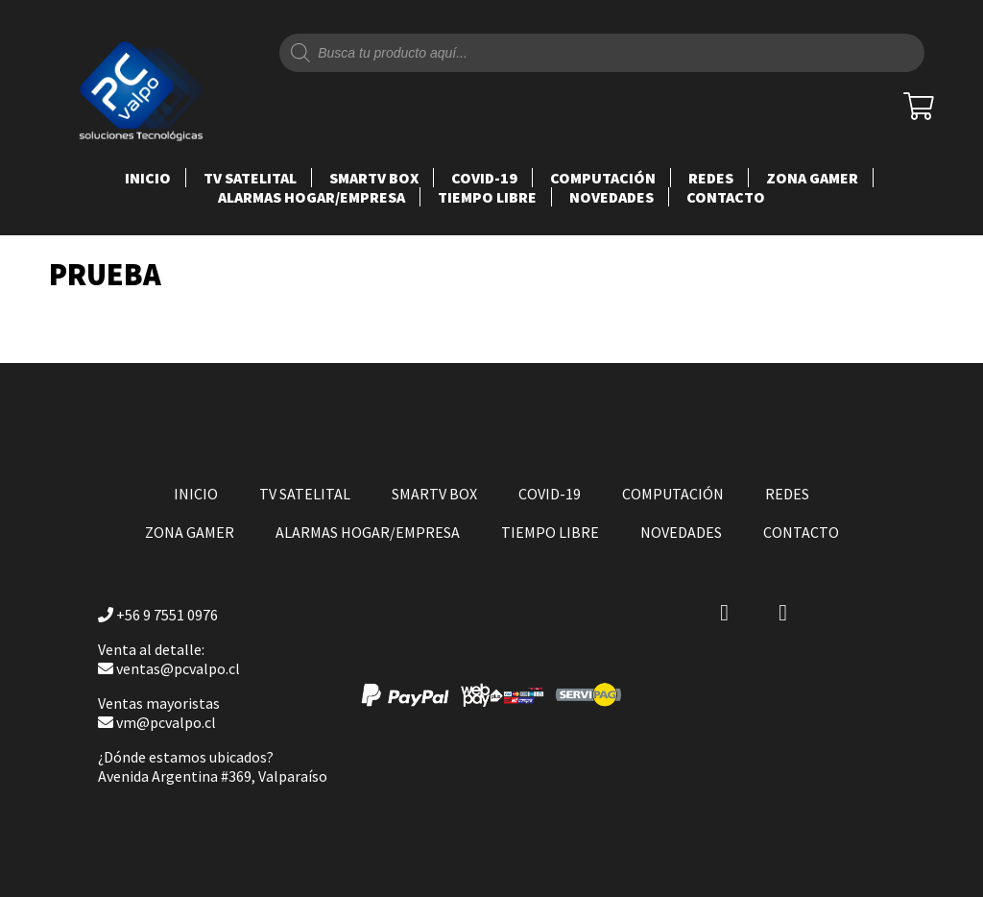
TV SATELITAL (250, 177)
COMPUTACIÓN (603, 177)
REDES (710, 177)
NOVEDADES (611, 196)
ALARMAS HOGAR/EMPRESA (311, 196)
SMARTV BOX (374, 177)
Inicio (148, 177)
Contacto (725, 196)
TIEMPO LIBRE (487, 196)
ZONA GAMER (812, 177)
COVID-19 (484, 177)
